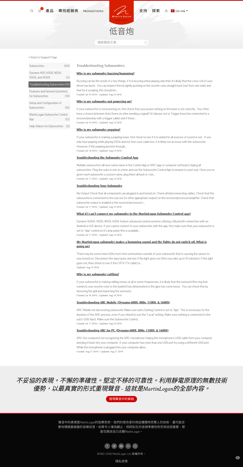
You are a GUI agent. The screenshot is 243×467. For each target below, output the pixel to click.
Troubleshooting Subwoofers (47, 84)
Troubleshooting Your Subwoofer (99, 186)
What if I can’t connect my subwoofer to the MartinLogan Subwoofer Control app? (134, 214)
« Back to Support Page (43, 57)
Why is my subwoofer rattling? (98, 274)
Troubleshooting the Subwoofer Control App (107, 158)
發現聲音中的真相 (121, 399)
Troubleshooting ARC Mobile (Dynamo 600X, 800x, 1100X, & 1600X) (123, 302)
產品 (50, 11)
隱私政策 (121, 461)
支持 (143, 11)
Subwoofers (36, 66)
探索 (156, 11)
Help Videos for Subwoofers (46, 126)
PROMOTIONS (93, 11)
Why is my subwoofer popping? (98, 130)
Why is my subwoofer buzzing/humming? (106, 73)
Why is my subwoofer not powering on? (104, 101)
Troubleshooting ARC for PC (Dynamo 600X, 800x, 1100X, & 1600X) (123, 330)
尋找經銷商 (68, 11)
